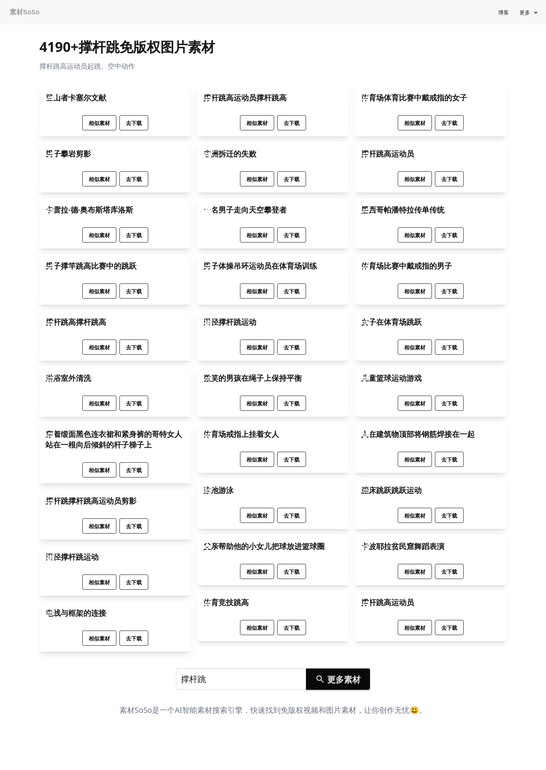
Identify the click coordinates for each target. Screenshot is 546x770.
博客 (503, 12)
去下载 (134, 123)
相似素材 (99, 123)
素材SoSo (24, 12)
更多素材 (338, 679)
